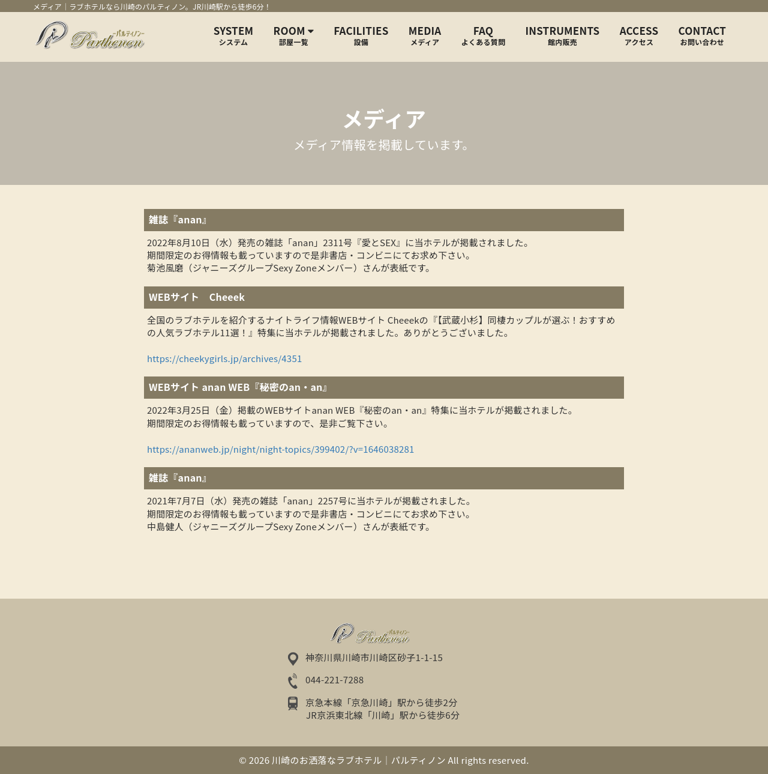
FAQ (483, 35)
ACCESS (639, 35)
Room (294, 35)
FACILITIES (361, 35)
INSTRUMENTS (563, 35)
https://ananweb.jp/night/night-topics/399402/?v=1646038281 (281, 449)
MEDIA (425, 35)
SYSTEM (234, 35)
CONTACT (702, 35)
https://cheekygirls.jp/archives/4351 (224, 358)
